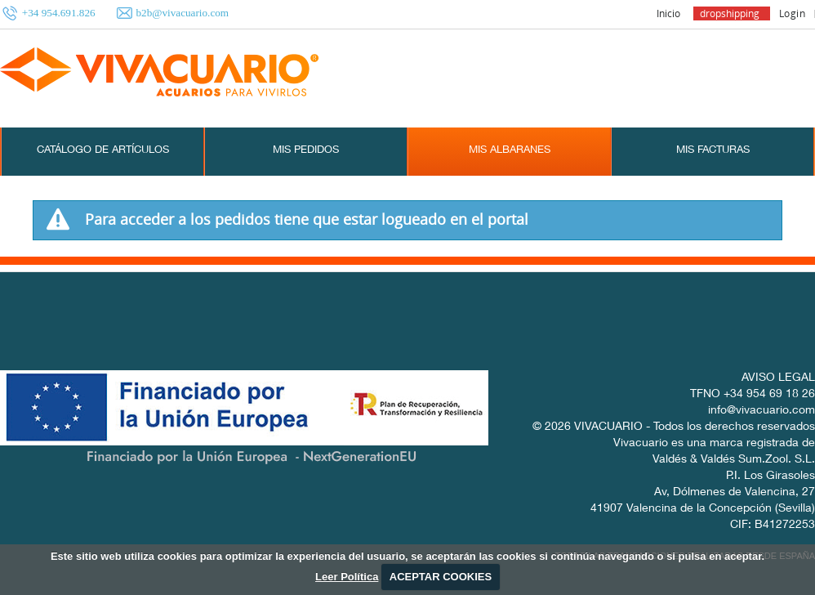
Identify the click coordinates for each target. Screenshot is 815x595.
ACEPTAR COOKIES (441, 576)
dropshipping (729, 13)
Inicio (668, 13)
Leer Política (346, 576)
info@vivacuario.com (761, 411)
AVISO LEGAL (778, 378)
